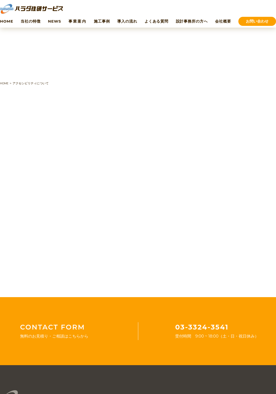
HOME (6, 21)
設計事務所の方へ (192, 21)
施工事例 (102, 21)
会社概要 (223, 21)
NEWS (54, 21)
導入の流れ (127, 21)
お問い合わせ (257, 21)
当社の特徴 (31, 21)
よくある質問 (156, 21)
